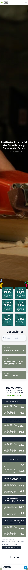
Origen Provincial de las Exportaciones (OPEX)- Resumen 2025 (13, 363)
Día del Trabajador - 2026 (14, 350)
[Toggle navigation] (26, 2)
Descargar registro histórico (11, 547)
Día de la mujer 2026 (12, 376)
